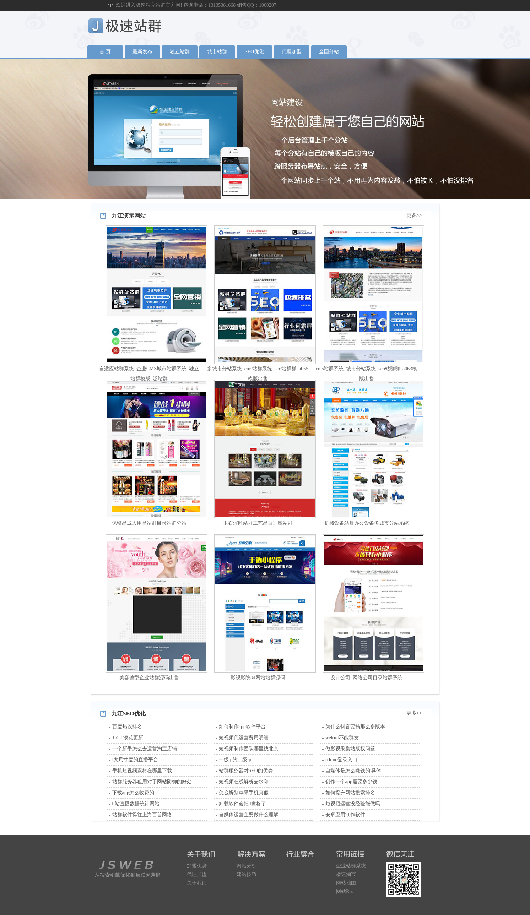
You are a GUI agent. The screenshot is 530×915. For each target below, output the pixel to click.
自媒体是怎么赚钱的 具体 (353, 770)
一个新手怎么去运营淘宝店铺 (144, 748)
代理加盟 (292, 51)
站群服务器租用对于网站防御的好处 (152, 781)
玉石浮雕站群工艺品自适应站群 (258, 523)
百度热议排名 (127, 726)
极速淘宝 (346, 874)
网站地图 (346, 883)
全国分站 (329, 51)
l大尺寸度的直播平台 (135, 759)
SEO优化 (254, 51)
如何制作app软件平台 (242, 726)
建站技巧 (246, 874)
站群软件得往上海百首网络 (142, 814)
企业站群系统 (351, 865)
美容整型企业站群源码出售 (149, 677)
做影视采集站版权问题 (350, 748)
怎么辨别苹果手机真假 (244, 792)
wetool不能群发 (342, 737)
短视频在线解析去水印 (244, 781)
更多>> (414, 215)
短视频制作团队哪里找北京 (248, 748)
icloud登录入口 (341, 759)
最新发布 (142, 51)
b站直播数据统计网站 (135, 803)
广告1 (265, 128)
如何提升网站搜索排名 (350, 792)
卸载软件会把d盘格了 (242, 803)
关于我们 (197, 883)
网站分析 (246, 865)
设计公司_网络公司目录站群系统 (366, 677)
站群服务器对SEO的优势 (246, 770)
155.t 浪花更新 (128, 737)
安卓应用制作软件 (345, 814)
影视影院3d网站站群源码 (258, 677)
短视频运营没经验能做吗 (352, 803)
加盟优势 (197, 865)
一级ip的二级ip (235, 759)
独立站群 (180, 51)
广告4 (265, 128)
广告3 (265, 128)
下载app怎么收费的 (133, 792)
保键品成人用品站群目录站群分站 (149, 523)
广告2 (265, 128)
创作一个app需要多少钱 (351, 781)
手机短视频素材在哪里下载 (142, 770)
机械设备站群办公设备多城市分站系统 (366, 523)
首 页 (105, 51)
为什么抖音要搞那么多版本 (355, 726)
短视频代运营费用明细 (244, 737)
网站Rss (344, 891)
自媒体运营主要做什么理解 (248, 814)
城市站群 (217, 51)
